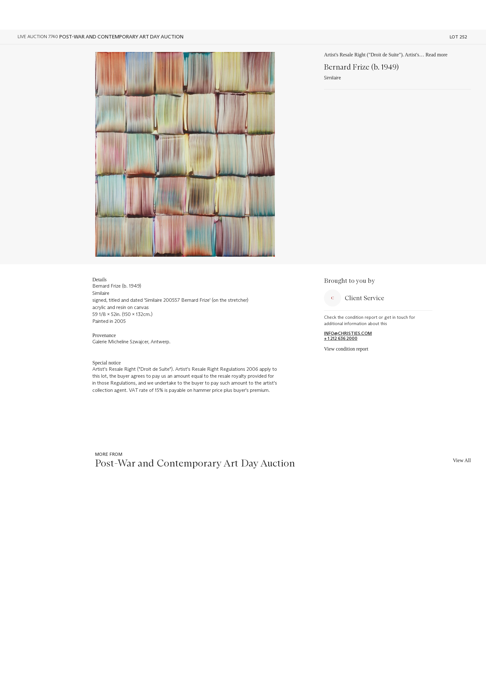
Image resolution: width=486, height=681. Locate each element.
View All (462, 460)
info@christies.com (348, 333)
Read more (436, 54)
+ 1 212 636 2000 (340, 338)
